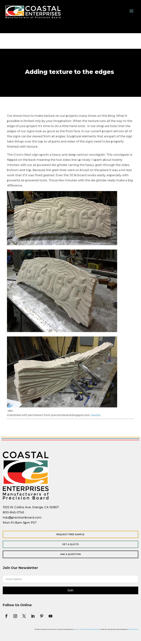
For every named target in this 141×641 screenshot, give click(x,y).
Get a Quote (70, 544)
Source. (96, 415)
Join (70, 590)
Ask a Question (70, 554)
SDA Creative (133, 629)
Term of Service (81, 629)
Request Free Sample (70, 534)
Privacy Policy (94, 629)
